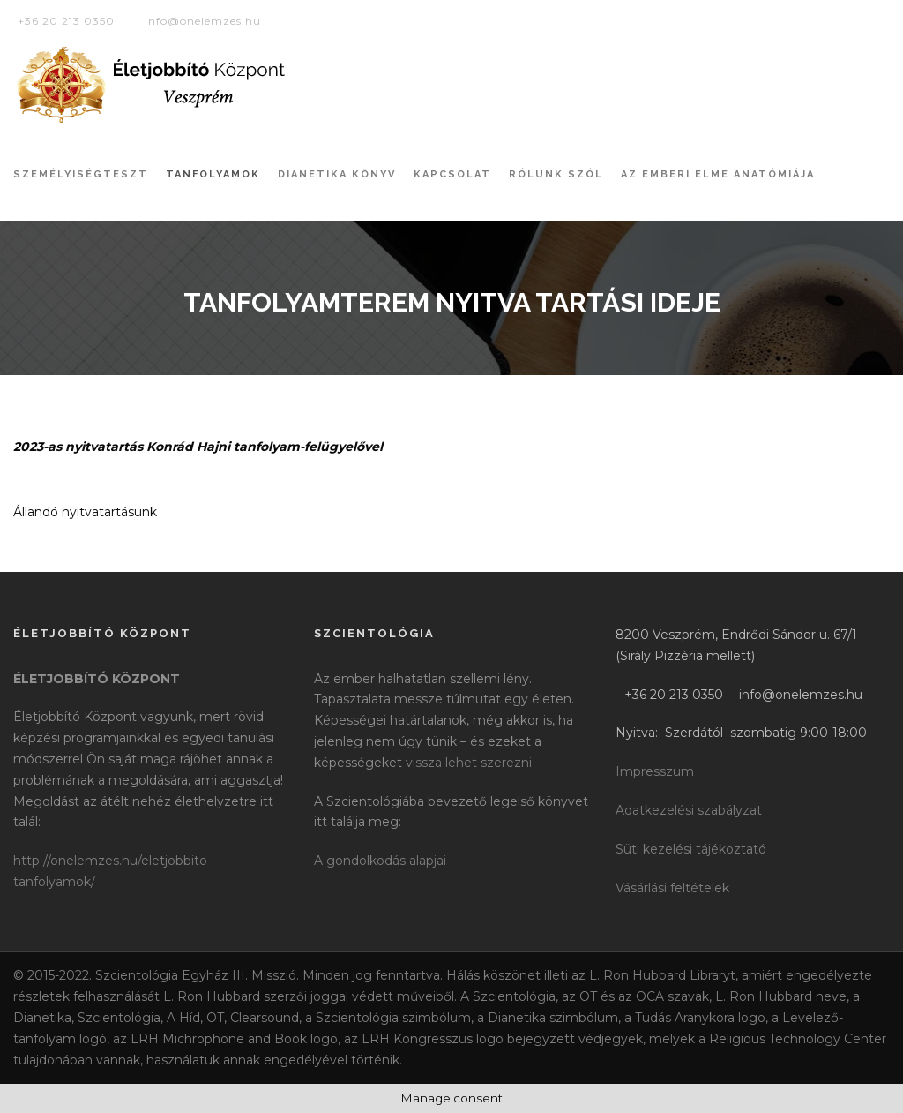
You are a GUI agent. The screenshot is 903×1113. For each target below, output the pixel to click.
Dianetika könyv (337, 174)
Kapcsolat (452, 174)
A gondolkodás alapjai (380, 861)
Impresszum (655, 771)
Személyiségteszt (80, 174)
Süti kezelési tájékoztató (691, 849)
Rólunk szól (556, 174)
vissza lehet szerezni (469, 763)
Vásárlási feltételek (672, 888)
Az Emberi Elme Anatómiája (718, 174)
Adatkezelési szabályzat (689, 810)
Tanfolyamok (213, 174)
